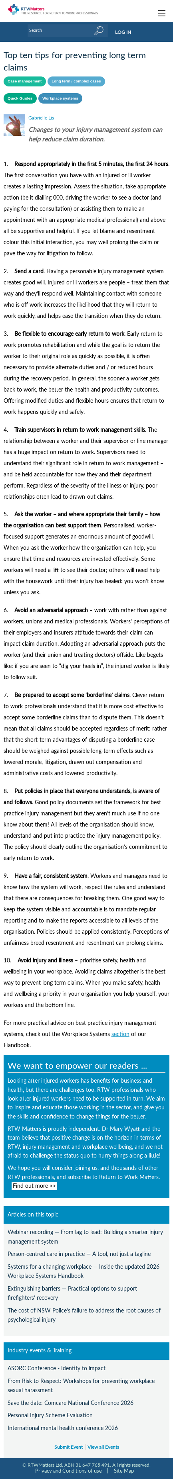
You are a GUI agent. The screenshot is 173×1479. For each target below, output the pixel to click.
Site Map (124, 1471)
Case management (25, 81)
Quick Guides (20, 98)
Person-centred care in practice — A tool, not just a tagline (79, 1254)
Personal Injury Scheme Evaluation (50, 1415)
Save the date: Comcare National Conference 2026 (70, 1403)
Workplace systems (60, 98)
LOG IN (123, 32)
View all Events (103, 1447)
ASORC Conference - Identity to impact (56, 1368)
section (120, 1034)
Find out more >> (34, 1186)
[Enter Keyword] (68, 30)
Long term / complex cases (76, 81)
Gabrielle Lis (41, 118)
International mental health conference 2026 (63, 1428)
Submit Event (68, 1447)
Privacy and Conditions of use (68, 1471)
